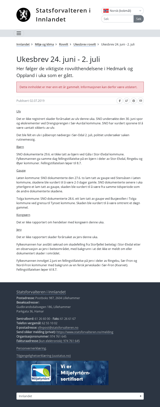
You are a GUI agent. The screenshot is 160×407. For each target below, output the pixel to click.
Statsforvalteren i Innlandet (63, 14)
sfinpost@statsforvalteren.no (58, 328)
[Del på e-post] (140, 101)
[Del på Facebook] (119, 101)
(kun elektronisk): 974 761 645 (48, 341)
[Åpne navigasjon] (19, 33)
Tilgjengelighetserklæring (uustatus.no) (43, 356)
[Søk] (117, 19)
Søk (138, 19)
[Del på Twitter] (126, 101)
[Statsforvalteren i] (80, 396)
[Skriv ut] (133, 101)
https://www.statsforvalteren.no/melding (84, 332)
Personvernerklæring (31, 348)
